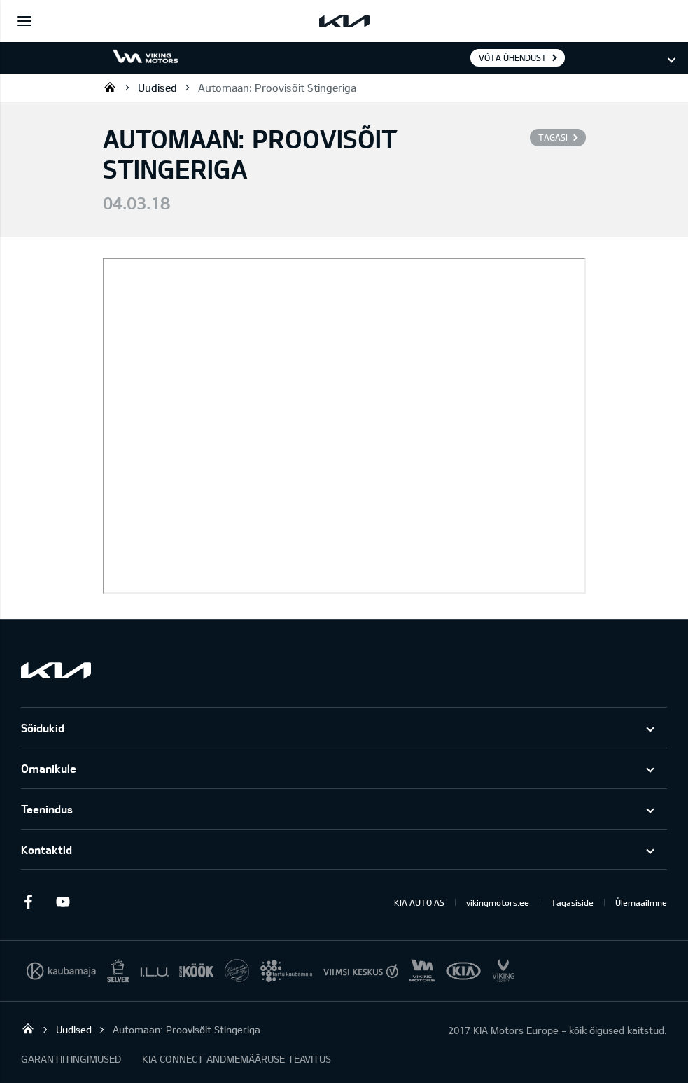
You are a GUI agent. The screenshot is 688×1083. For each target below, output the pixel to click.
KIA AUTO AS (419, 902)
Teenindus (47, 809)
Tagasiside (572, 902)
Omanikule (48, 768)
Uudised (157, 87)
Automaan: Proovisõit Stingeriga (277, 87)
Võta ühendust (513, 57)
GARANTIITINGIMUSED (71, 1059)
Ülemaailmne (641, 902)
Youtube (63, 902)
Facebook (28, 902)
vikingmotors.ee (497, 902)
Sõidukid (42, 727)
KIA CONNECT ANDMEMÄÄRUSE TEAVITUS (236, 1059)
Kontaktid (46, 849)
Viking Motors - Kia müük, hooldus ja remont (110, 87)
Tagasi (553, 137)
